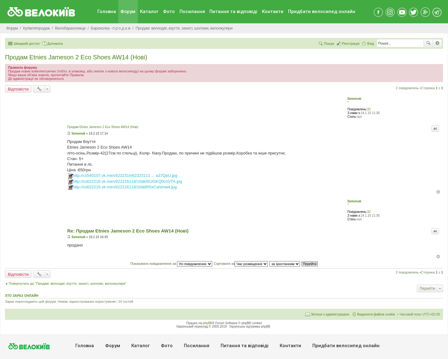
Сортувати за (241, 263)
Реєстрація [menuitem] (350, 43)
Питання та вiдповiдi (233, 11)
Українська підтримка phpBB (249, 326)
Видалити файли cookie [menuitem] (376, 314)
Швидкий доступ (27, 43)
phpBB (207, 323)
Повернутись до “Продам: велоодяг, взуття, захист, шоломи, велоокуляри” (67, 283)
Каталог (149, 11)
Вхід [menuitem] (370, 43)
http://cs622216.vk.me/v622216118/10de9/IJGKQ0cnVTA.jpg (127, 181)
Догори (438, 192)
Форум (127, 11)
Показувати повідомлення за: (171, 263)
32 (369, 109)
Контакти (272, 11)
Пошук (428, 43)
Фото (169, 11)
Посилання (192, 11)
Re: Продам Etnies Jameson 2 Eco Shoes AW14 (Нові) (128, 230)
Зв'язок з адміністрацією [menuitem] (330, 314)
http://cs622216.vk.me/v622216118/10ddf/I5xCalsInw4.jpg (125, 187)
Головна (106, 11)
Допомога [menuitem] (55, 43)
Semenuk (354, 98)
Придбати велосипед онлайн (321, 11)
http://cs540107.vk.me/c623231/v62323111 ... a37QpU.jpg (125, 175)
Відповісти (18, 89)
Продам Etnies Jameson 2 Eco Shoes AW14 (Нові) (76, 57)
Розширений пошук (437, 43)
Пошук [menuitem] (329, 43)
